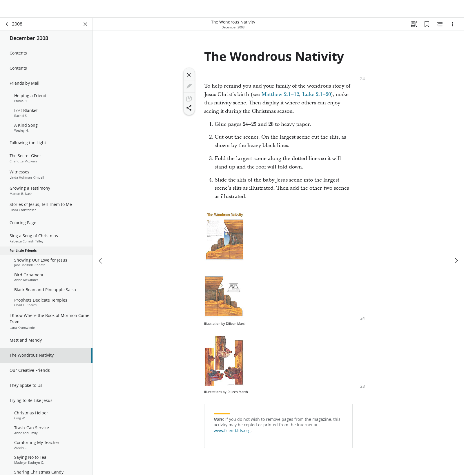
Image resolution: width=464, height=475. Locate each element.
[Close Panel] (85, 27)
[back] (7, 27)
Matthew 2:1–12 (280, 98)
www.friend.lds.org (232, 434)
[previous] (101, 243)
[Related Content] (439, 27)
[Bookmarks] (427, 27)
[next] (456, 243)
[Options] (452, 27)
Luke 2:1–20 (316, 98)
